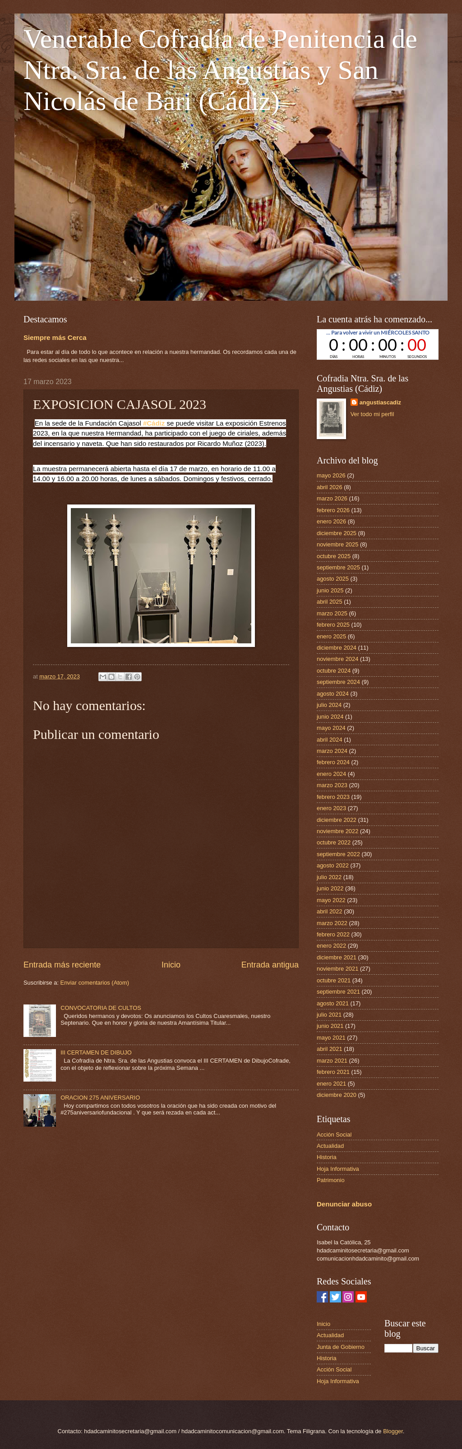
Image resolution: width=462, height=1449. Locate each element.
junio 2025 (330, 590)
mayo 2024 (331, 727)
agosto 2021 (333, 1003)
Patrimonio (331, 1180)
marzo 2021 (332, 1060)
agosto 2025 (333, 578)
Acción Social (334, 1134)
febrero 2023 (333, 796)
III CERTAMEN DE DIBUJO (96, 1052)
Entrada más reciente (62, 964)
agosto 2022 (333, 865)
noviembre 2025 (337, 544)
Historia (327, 1157)
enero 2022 (331, 945)
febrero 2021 (333, 1071)
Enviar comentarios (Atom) (94, 982)
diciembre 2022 (336, 819)
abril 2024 (329, 739)
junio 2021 (330, 1026)
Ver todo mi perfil (372, 414)
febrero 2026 (333, 510)
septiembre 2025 (338, 567)
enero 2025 (331, 636)
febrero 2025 (333, 624)
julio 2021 (329, 1014)
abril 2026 (329, 487)
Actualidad (330, 1145)
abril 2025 (329, 601)
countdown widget (378, 344)
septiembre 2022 (338, 854)
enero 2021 (331, 1083)
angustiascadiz (380, 402)
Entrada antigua (270, 964)
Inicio (171, 964)
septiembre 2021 (338, 991)
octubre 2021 (334, 980)
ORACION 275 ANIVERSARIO (100, 1097)
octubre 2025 (334, 556)
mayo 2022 (331, 900)
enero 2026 (331, 521)
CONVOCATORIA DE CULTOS (100, 1007)
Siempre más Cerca (55, 337)
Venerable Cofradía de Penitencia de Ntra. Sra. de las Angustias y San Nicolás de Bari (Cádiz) (220, 70)
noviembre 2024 (337, 659)
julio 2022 (329, 877)
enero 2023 (331, 808)
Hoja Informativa (338, 1168)
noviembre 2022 (337, 831)
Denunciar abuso (344, 1204)
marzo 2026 (332, 498)
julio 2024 (329, 705)
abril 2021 (329, 1048)
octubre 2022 (334, 842)
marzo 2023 (332, 785)
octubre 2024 (334, 670)
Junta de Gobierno (341, 1347)
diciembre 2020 (336, 1094)
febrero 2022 (333, 934)
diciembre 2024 (336, 647)
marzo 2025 (332, 613)
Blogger (393, 1431)
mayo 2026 (331, 475)
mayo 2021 (331, 1037)
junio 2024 (330, 716)
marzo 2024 (332, 750)
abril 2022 (329, 911)
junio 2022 (330, 888)
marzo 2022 (332, 923)
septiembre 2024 (338, 682)
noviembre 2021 (337, 968)
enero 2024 (331, 773)
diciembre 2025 (336, 533)
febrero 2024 (333, 762)
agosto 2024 (333, 693)
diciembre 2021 (336, 957)
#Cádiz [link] (154, 423)
